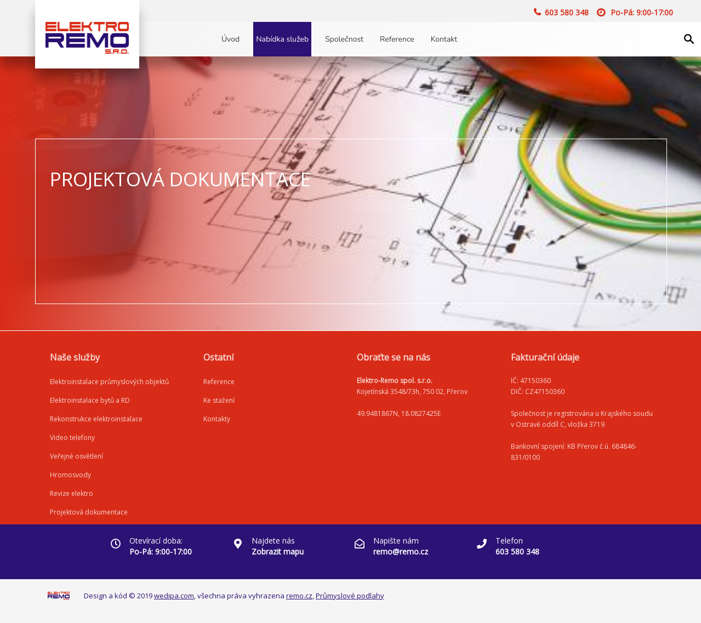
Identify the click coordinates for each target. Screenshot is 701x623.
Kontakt (444, 39)
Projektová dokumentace (89, 512)
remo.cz (299, 596)
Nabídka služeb (282, 39)
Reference (397, 39)
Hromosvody (70, 474)
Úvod (230, 39)
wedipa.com (174, 596)
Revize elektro (71, 493)
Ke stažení (219, 400)
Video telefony (72, 437)
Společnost (344, 39)
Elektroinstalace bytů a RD (90, 400)
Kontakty (216, 419)
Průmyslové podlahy (350, 596)
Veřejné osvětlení (76, 456)
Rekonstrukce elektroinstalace (96, 419)
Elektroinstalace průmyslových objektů (109, 381)
